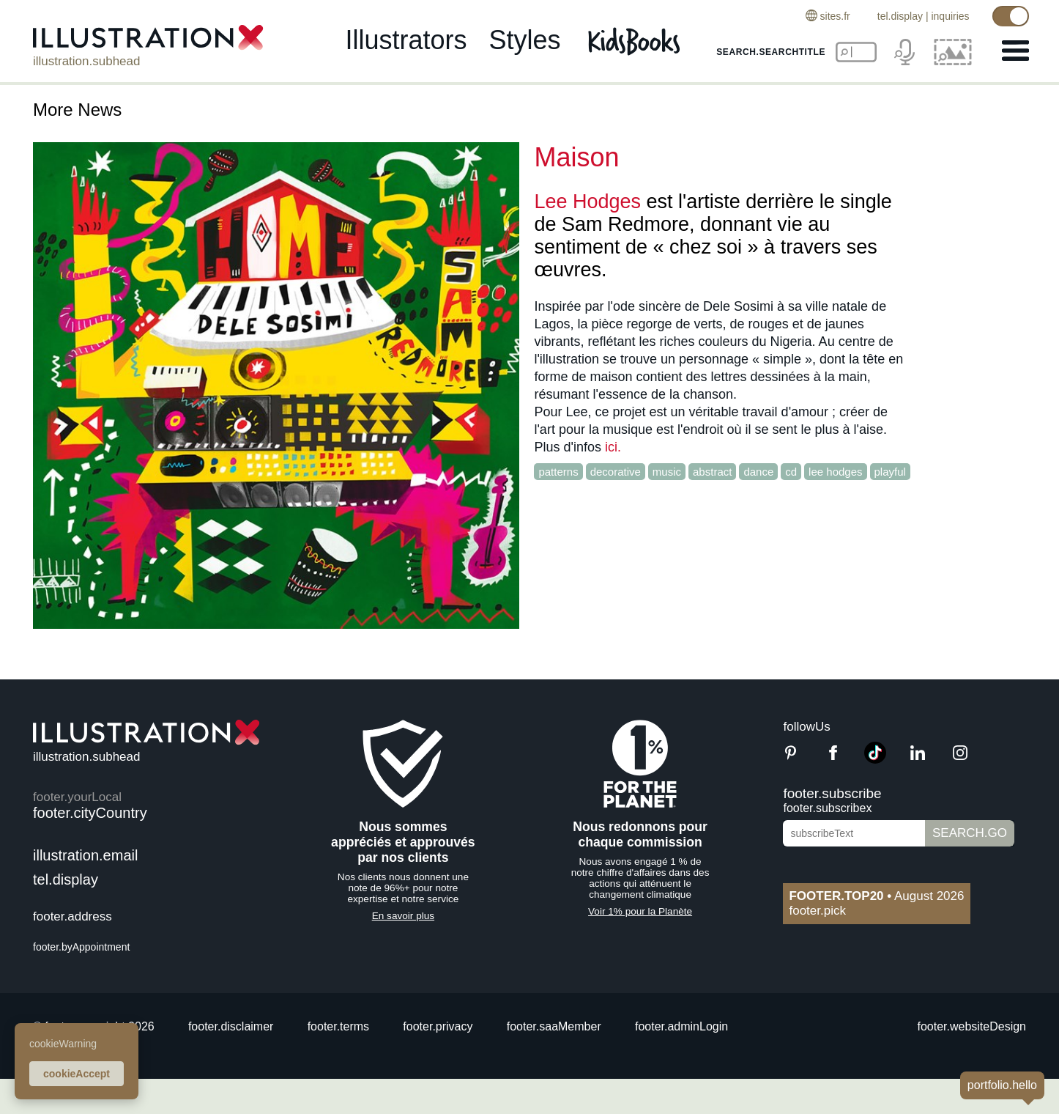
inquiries (948, 16)
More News (77, 109)
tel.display (898, 16)
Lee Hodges (587, 202)
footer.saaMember (554, 1026)
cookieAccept (76, 1074)
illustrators (406, 41)
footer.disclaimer (231, 1026)
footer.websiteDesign (971, 1026)
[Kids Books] (636, 42)
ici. (613, 447)
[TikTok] (875, 760)
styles (525, 41)
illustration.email (85, 855)
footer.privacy (437, 1026)
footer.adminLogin (681, 1026)
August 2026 (876, 896)
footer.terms (338, 1026)
